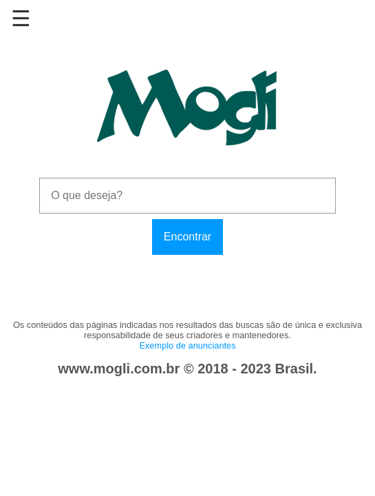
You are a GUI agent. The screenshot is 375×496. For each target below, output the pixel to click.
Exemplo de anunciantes (187, 345)
